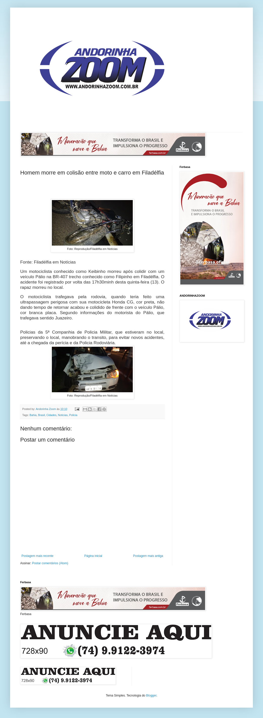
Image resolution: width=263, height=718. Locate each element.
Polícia (73, 415)
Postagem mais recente (37, 556)
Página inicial (93, 556)
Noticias (63, 415)
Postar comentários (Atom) (50, 563)
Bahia (33, 415)
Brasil (41, 415)
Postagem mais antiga (148, 556)
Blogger (151, 695)
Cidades (51, 415)
